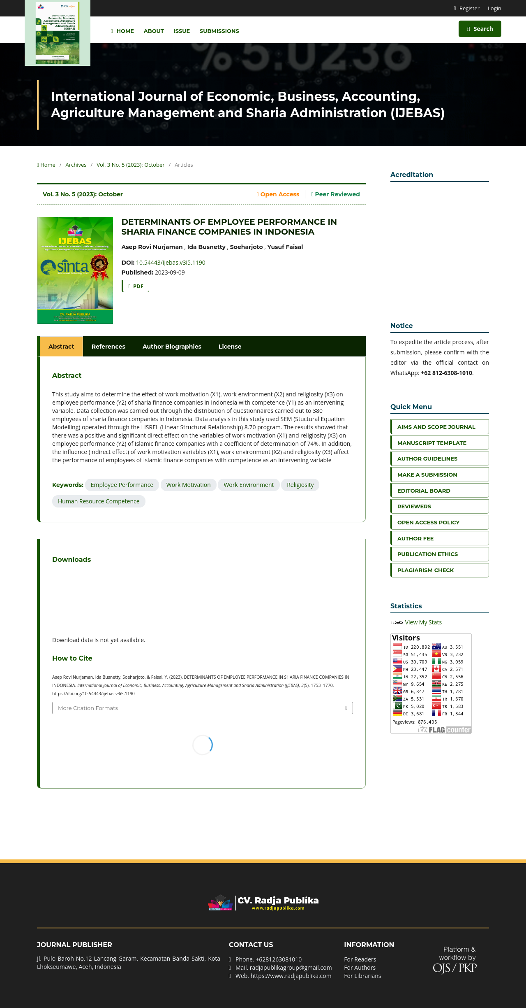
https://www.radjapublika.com (291, 976)
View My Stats (423, 622)
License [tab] (230, 346)
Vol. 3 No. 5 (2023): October (130, 164)
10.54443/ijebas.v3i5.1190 (170, 262)
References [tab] (108, 346)
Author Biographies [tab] (172, 346)
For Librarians (362, 976)
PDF (137, 286)
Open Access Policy (428, 522)
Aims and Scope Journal (436, 427)
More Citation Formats (88, 708)
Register (469, 8)
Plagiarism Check (425, 570)
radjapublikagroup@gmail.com (291, 967)
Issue (181, 31)
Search (480, 29)
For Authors (360, 967)
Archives (76, 164)
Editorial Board (423, 490)
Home (122, 31)
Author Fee (415, 538)
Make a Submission (427, 474)
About (154, 31)
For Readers (360, 959)
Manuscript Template (431, 443)
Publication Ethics (427, 554)
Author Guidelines (427, 458)
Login (494, 8)
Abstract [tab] (61, 346)
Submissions (219, 31)
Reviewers (414, 506)
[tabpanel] (202, 439)
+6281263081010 (279, 959)
